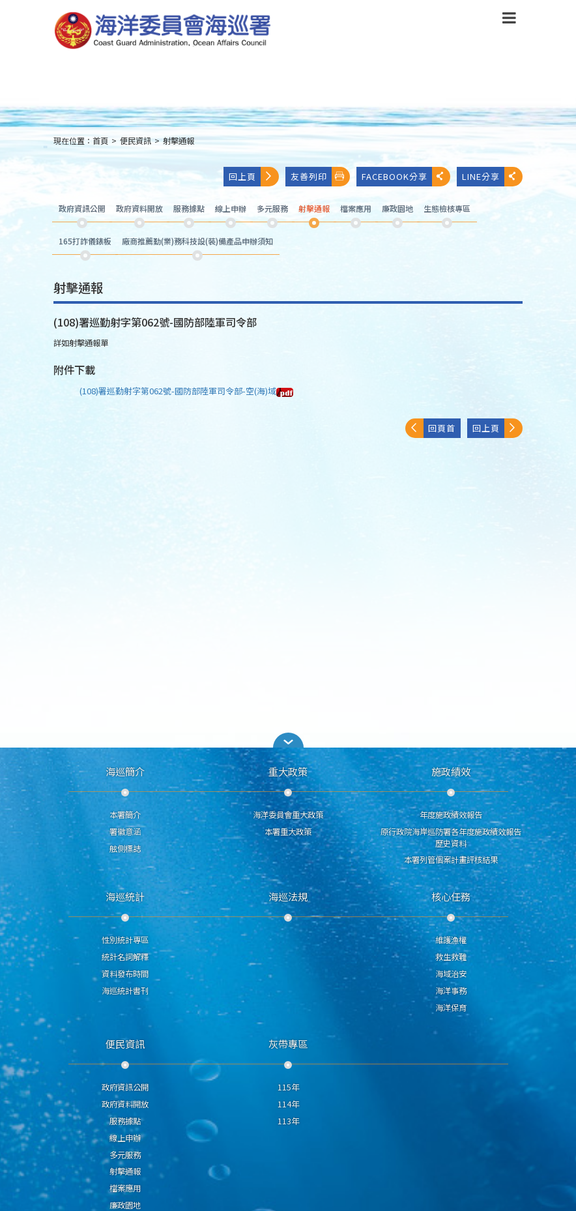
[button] (288, 740)
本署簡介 (125, 815)
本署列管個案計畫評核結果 (451, 860)
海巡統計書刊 (125, 991)
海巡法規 (288, 896)
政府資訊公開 (125, 1087)
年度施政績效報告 (451, 815)
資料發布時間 (125, 974)
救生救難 (451, 957)
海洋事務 (451, 991)
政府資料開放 (125, 1104)
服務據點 (125, 1121)
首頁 (100, 141)
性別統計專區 (125, 940)
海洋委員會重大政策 (288, 815)
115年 (288, 1087)
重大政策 (288, 771)
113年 (288, 1121)
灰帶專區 (288, 1043)
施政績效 (450, 771)
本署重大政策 (288, 832)
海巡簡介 (125, 771)
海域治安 (451, 974)
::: (46, 146)
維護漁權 (451, 940)
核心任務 (450, 896)
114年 (288, 1104)
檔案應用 (125, 1188)
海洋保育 (451, 1008)
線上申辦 (125, 1138)
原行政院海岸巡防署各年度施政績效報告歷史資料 (451, 837)
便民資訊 (135, 141)
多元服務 (125, 1155)
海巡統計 (125, 896)
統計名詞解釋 (125, 957)
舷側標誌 (125, 848)
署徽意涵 (125, 832)
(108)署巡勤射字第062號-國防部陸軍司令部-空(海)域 (186, 391)
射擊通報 (178, 141)
